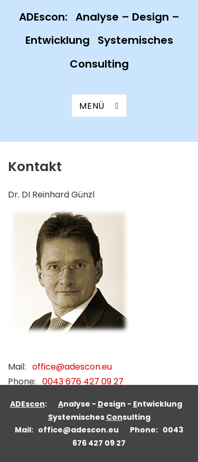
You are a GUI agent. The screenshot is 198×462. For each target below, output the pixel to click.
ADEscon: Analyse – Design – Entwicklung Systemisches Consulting (99, 40)
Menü (92, 106)
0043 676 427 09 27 (83, 381)
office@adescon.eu (72, 367)
